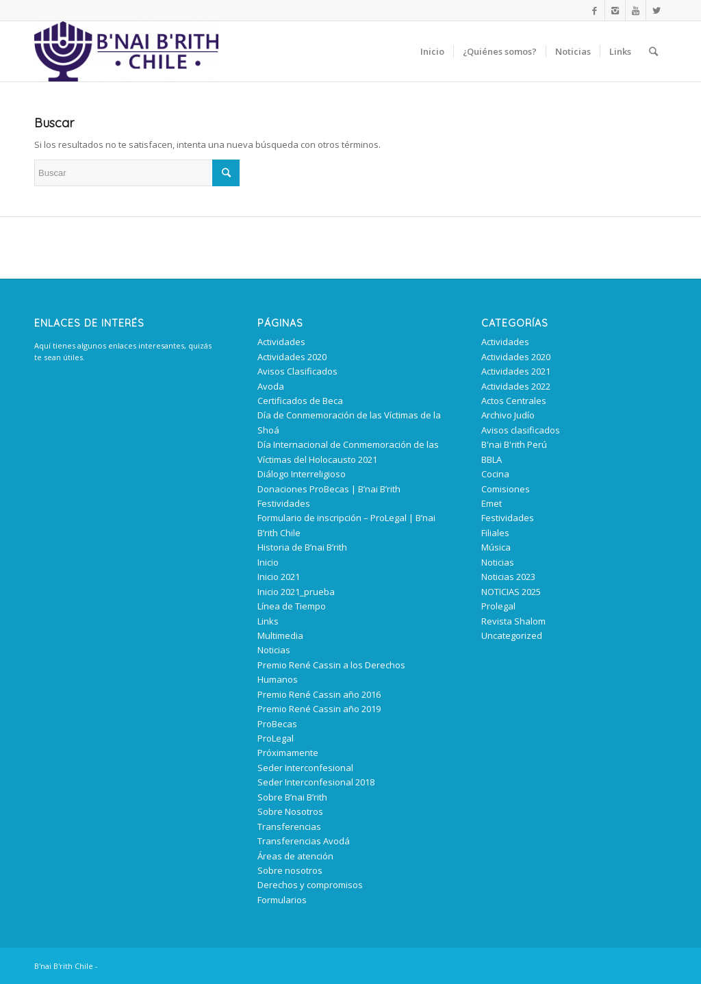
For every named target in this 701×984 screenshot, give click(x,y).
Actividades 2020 (292, 357)
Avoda (270, 386)
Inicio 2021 (278, 576)
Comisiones (505, 489)
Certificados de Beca (300, 400)
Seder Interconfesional (305, 767)
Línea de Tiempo (291, 606)
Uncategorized (511, 635)
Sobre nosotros (289, 870)
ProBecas (277, 724)
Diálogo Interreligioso (301, 474)
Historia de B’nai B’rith (302, 547)
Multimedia (280, 635)
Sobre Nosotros (290, 811)
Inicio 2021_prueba (296, 591)
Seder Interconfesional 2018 (315, 782)
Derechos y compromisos (310, 885)
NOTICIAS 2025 (511, 591)
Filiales (495, 533)
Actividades (281, 342)
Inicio (268, 562)
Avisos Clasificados (297, 371)
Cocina (495, 474)
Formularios (282, 900)
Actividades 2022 (515, 386)
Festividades (283, 503)
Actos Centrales (513, 400)
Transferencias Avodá (303, 841)
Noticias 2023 (508, 576)
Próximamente (287, 752)
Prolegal (498, 606)
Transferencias (289, 826)
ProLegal (275, 738)
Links (268, 621)
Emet (491, 503)
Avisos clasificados (520, 430)
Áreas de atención (295, 856)
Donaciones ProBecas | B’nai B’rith (328, 489)
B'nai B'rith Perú (514, 444)
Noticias (273, 650)
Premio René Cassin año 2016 (319, 694)
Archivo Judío (508, 415)
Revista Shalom (513, 621)
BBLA (491, 459)
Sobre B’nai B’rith (292, 797)
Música (496, 547)
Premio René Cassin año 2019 (319, 709)
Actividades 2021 (515, 371)
